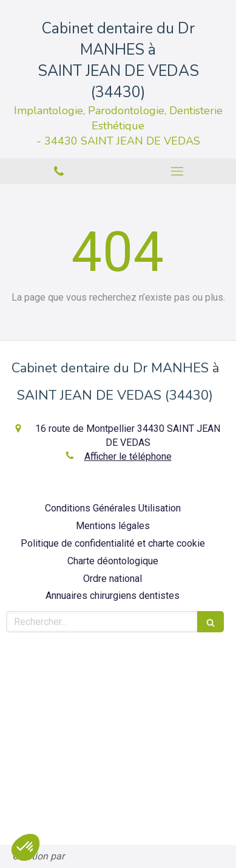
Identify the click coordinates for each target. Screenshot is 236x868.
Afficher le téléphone (128, 456)
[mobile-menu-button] (177, 171)
